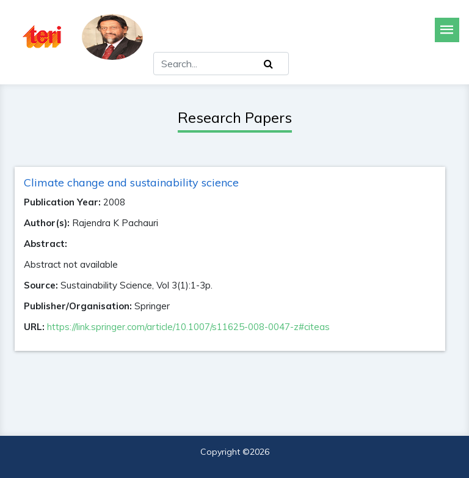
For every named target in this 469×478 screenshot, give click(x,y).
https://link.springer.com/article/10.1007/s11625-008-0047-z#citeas (188, 327)
